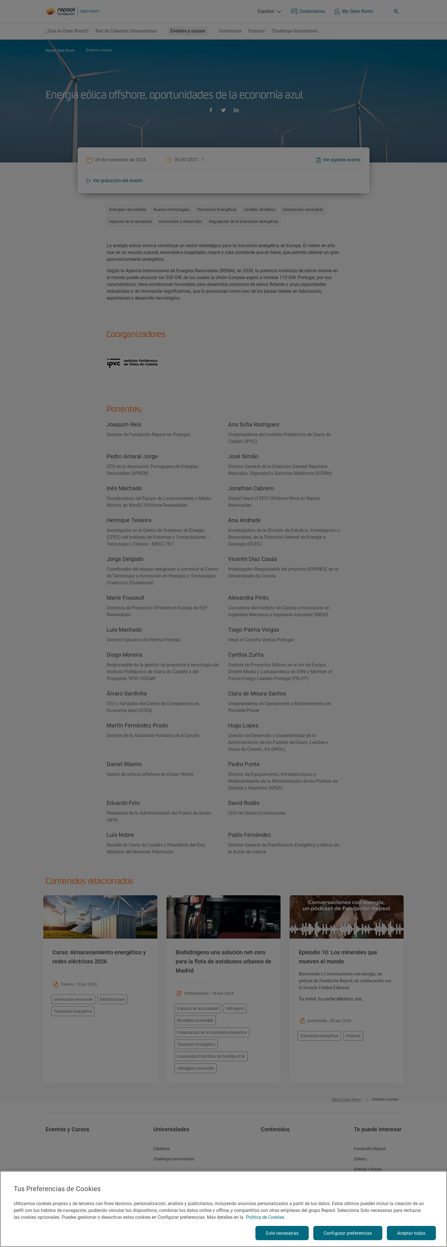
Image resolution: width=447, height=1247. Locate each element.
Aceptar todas (411, 1233)
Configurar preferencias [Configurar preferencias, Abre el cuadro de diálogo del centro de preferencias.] (348, 1233)
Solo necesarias (282, 1233)
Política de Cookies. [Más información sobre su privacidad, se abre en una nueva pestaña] (265, 1217)
